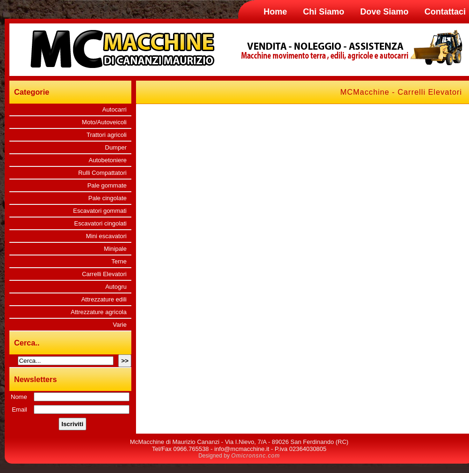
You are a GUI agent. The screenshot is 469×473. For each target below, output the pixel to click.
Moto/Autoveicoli (104, 122)
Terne (119, 261)
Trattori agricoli (107, 134)
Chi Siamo (323, 11)
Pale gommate (107, 185)
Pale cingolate (107, 198)
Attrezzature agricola (99, 311)
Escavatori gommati (100, 210)
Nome (19, 396)
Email (19, 409)
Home (275, 11)
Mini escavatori (106, 236)
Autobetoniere (108, 160)
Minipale (115, 248)
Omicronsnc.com (255, 455)
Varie (120, 324)
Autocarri (114, 109)
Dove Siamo (384, 11)
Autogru (116, 286)
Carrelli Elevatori (104, 274)
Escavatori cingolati (100, 223)
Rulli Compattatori (102, 172)
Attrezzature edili (104, 299)
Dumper (116, 147)
